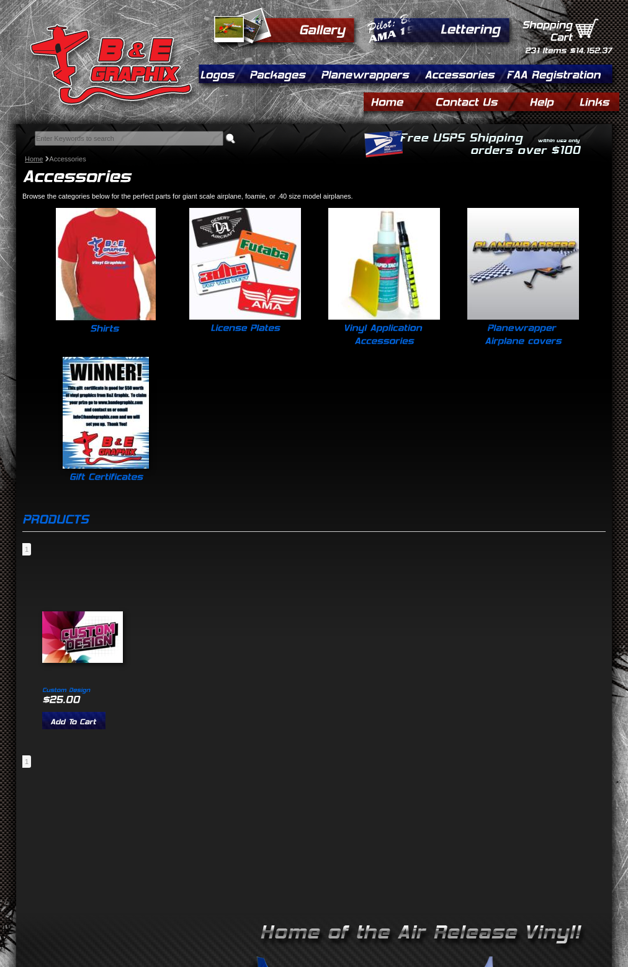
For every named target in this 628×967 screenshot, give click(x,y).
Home (34, 159)
